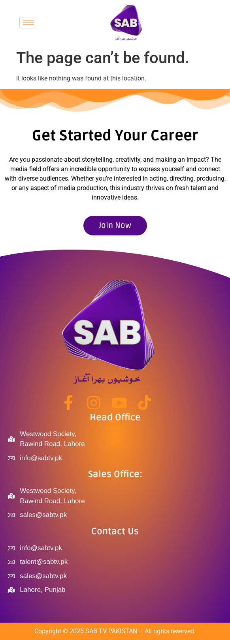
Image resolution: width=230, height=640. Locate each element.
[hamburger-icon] (28, 22)
